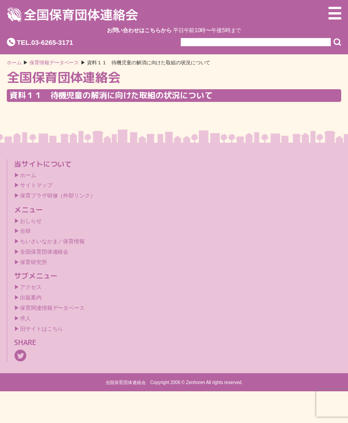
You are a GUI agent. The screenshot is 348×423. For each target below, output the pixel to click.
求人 (25, 318)
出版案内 (31, 297)
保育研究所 (33, 262)
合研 (25, 231)
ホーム (14, 62)
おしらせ (31, 221)
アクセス (31, 287)
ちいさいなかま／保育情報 (52, 241)
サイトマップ (36, 185)
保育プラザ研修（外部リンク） (58, 195)
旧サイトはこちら (41, 329)
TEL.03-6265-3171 (45, 42)
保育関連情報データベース (52, 308)
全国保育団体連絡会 (44, 252)
